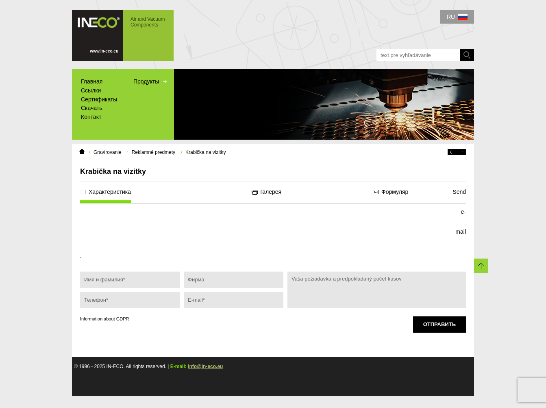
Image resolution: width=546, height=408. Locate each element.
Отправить (439, 324)
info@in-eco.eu (205, 366)
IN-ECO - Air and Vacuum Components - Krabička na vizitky (123, 35)
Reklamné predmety (153, 152)
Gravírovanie (108, 152)
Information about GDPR (104, 318)
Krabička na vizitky (205, 152)
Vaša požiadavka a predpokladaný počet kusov (376, 290)
